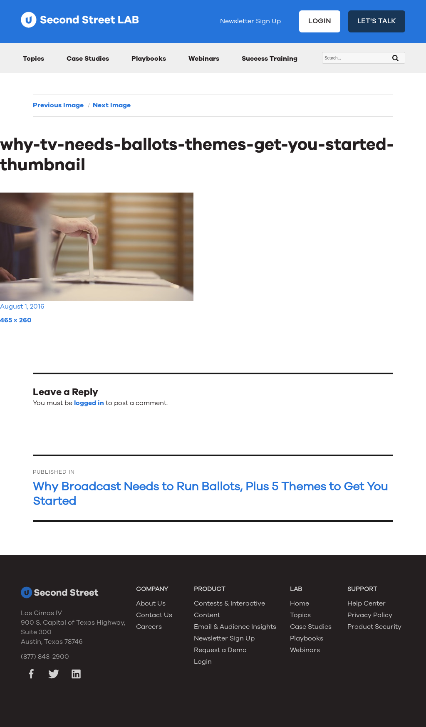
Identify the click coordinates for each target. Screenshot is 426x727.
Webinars (203, 58)
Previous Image (58, 105)
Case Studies (88, 58)
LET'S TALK (376, 21)
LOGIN (319, 21)
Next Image (112, 105)
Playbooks (148, 58)
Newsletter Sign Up (250, 21)
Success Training (269, 58)
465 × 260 (16, 320)
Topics (33, 58)
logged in (89, 403)
